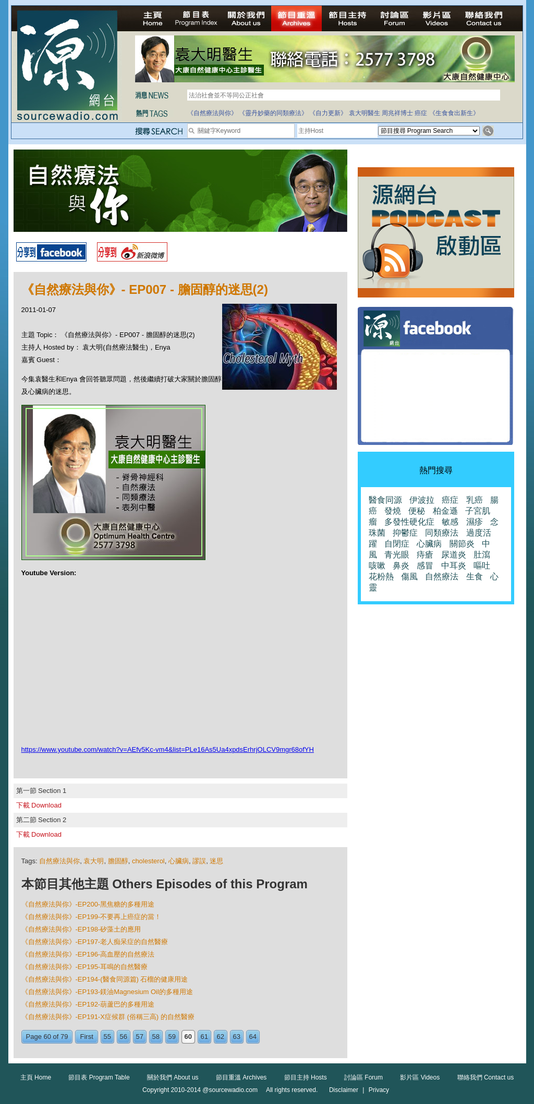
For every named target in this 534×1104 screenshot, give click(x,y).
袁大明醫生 (364, 113)
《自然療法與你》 (212, 113)
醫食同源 (385, 499)
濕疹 (474, 521)
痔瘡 (425, 554)
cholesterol (148, 861)
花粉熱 (381, 576)
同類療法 (441, 532)
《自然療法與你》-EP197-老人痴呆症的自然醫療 (94, 942)
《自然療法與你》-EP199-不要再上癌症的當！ (91, 917)
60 (188, 1036)
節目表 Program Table (98, 1077)
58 (156, 1036)
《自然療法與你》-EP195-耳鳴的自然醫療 (84, 967)
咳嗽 (377, 565)
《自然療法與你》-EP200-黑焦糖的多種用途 (88, 904)
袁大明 (93, 861)
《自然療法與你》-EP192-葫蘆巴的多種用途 (88, 1004)
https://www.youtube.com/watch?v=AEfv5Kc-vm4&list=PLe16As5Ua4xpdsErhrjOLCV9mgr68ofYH (167, 749)
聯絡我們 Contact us (485, 1077)
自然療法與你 (59, 861)
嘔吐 (482, 565)
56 (123, 1036)
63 (236, 1036)
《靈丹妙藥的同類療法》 (273, 113)
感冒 (425, 565)
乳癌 (474, 499)
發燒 (392, 510)
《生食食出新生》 (454, 113)
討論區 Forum (363, 1077)
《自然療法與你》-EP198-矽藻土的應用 (81, 929)
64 (253, 1036)
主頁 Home (35, 1077)
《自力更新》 (328, 113)
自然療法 (441, 576)
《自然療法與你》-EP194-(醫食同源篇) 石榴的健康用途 (104, 979)
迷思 (216, 861)
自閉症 (396, 543)
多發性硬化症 (409, 521)
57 (139, 1036)
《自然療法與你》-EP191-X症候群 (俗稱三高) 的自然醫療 (108, 1017)
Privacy (379, 1090)
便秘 (416, 510)
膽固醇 (118, 861)
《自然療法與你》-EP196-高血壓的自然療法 (88, 954)
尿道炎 (453, 554)
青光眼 (396, 554)
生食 (474, 576)
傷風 (409, 576)
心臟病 (178, 861)
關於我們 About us (173, 1077)
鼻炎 (401, 565)
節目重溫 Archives (241, 1077)
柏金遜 (445, 510)
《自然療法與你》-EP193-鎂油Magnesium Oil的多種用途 (107, 992)
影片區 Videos (420, 1077)
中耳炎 (453, 565)
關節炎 (462, 543)
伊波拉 (421, 499)
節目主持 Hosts (305, 1077)
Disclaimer (343, 1090)
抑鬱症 (405, 532)
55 (107, 1036)
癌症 (421, 113)
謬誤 (199, 861)
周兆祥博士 (397, 113)
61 (204, 1036)
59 (172, 1036)
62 (220, 1036)
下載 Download (39, 805)
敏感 (450, 521)
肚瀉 (482, 554)
